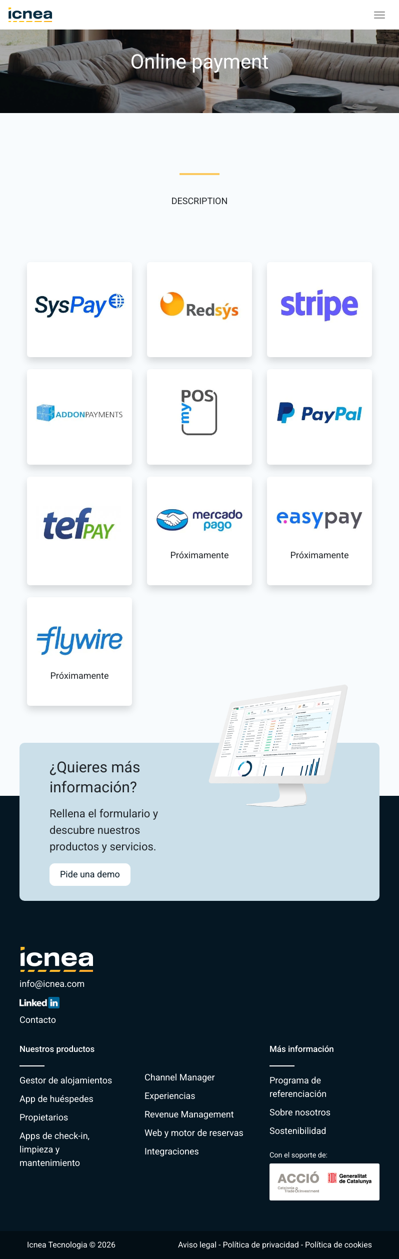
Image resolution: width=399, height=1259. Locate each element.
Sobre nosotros (300, 1112)
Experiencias (170, 1096)
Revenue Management (189, 1114)
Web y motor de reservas (194, 1133)
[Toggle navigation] (379, 15)
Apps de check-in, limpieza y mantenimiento (55, 1149)
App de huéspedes (57, 1099)
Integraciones (171, 1151)
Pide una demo (90, 874)
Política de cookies (338, 1244)
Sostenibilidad (298, 1131)
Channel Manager (179, 1077)
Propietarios (44, 1117)
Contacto (38, 1020)
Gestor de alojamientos (66, 1080)
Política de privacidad (260, 1244)
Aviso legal (197, 1244)
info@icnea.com (52, 984)
